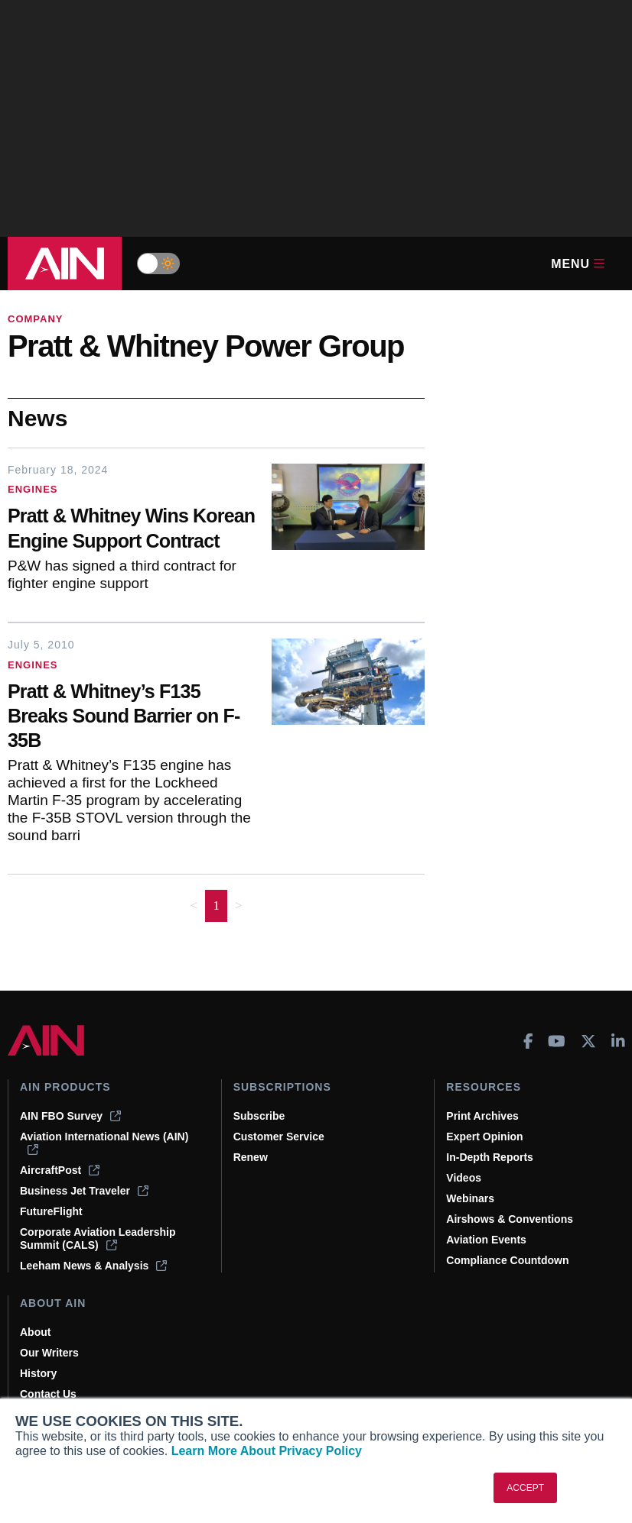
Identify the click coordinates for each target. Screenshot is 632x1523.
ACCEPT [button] (525, 1488)
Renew (250, 1157)
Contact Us (48, 1394)
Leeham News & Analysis (93, 1265)
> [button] (239, 905)
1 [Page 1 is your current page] (216, 905)
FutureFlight (51, 1211)
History (38, 1373)
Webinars (470, 1198)
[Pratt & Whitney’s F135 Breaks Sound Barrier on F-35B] (132, 718)
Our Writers (49, 1353)
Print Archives (482, 1116)
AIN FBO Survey (70, 1116)
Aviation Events (486, 1240)
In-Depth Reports (489, 1157)
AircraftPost (59, 1170)
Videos (463, 1178)
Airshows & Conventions (509, 1219)
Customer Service (278, 1136)
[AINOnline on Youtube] (556, 1041)
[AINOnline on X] (588, 1041)
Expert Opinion (484, 1136)
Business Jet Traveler (84, 1191)
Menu (577, 263)
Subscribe (259, 1116)
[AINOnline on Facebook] (528, 1041)
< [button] (194, 905)
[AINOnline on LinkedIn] (618, 1041)
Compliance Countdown (507, 1260)
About (35, 1332)
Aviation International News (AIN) (104, 1142)
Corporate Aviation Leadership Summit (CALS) (98, 1238)
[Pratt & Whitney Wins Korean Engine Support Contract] (132, 530)
